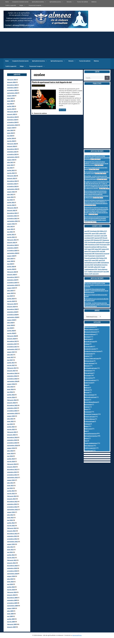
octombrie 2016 (12, 378)
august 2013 (11, 480)
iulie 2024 (10, 130)
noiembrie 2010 (12, 568)
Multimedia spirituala (90, 397)
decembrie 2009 (12, 597)
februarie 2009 (11, 624)
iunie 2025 (10, 101)
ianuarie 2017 (11, 370)
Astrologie (87, 337)
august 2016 (11, 384)
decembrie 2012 (12, 501)
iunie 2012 (10, 517)
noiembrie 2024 (12, 119)
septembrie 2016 (12, 381)
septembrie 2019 (12, 285)
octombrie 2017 (12, 346)
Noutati (86, 399)
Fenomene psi (88, 370)
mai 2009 (10, 616)
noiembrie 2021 (12, 216)
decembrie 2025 (12, 85)
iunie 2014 (10, 453)
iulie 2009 (10, 611)
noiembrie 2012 (12, 504)
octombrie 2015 (12, 410)
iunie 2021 (10, 229)
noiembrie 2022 (12, 184)
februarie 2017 (11, 368)
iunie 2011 (10, 549)
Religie (23, 5)
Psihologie (87, 424)
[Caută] (107, 78)
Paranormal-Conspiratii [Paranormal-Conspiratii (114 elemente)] (96, 256)
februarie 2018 (11, 336)
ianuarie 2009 (11, 627)
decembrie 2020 (12, 245)
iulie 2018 (10, 322)
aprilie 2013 (10, 491)
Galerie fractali (88, 382)
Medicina (93, 2)
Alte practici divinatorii (90, 332)
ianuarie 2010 (11, 595)
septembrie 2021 (12, 221)
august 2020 (11, 256)
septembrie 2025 (12, 93)
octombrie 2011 (12, 539)
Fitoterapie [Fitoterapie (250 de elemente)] (105, 244)
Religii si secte (88, 428)
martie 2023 (11, 173)
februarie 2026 (11, 79)
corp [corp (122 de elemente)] (97, 236)
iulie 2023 (10, 162)
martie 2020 (11, 269)
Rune (85, 431)
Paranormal (87, 412)
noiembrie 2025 (12, 87)
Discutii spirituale (89, 363)
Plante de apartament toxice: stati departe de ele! (52, 82)
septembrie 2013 (12, 477)
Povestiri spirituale (89, 416)
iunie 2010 (10, 581)
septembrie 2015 (12, 413)
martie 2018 (11, 333)
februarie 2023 (11, 176)
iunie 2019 (10, 293)
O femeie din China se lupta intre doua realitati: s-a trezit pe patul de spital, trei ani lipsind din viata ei (96, 163)
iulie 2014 (10, 451)
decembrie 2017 (12, 341)
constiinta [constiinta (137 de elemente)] (89, 236)
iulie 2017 (10, 354)
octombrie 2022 (12, 186)
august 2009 (11, 608)
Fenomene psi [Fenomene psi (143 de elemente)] (93, 244)
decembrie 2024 (12, 117)
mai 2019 (10, 296)
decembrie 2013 (12, 469)
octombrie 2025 (12, 90)
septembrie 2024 (12, 125)
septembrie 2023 (12, 157)
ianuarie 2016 (11, 402)
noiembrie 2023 (12, 151)
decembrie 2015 (12, 405)
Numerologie (88, 404)
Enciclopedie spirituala (90, 368)
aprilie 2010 (10, 587)
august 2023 (11, 159)
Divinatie (71, 2)
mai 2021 (10, 232)
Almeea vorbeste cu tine (90, 329)
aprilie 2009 (10, 619)
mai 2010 (10, 584)
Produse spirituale (89, 421)
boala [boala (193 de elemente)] (87, 233)
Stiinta (86, 438)
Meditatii (87, 390)
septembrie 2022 (12, 189)
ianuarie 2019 (11, 306)
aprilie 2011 (10, 555)
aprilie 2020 (10, 266)
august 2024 (11, 127)
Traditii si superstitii (10, 5)
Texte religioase (88, 445)
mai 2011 (10, 552)
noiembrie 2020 (12, 248)
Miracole (86, 392)
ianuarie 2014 (11, 467)
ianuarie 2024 (11, 146)
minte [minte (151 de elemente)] (87, 251)
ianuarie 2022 (11, 210)
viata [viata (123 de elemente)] (95, 274)
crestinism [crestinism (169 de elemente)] (89, 238)
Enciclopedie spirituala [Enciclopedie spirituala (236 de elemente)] (96, 242)
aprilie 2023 (10, 170)
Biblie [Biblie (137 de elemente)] (103, 231)
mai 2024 (10, 135)
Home (7, 2)
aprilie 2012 (10, 523)
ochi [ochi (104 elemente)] (102, 251)
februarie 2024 (11, 143)
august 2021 (11, 224)
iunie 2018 (10, 325)
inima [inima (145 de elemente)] (98, 249)
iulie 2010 (10, 579)
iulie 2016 (10, 386)
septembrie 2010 (12, 573)
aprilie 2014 (10, 459)
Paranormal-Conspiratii (37, 5)
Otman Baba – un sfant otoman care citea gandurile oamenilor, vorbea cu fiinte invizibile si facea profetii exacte (96, 177)
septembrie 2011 (12, 541)
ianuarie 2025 (11, 114)
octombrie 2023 (12, 154)
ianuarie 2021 (11, 242)
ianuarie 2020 (11, 274)
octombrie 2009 (12, 603)
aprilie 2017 (10, 362)
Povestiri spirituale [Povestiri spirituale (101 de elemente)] (91, 258)
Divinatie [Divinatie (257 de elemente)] (98, 240)
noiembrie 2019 (12, 280)
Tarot (85, 441)
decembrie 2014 (12, 437)
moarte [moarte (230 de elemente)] (95, 251)
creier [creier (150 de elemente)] (103, 236)
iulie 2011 (10, 547)
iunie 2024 (10, 133)
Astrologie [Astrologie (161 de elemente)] (95, 231)
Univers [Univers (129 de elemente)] (88, 274)
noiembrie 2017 (12, 344)
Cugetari (86, 356)
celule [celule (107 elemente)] (102, 233)
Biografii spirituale (89, 341)
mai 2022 (10, 200)
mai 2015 (10, 424)
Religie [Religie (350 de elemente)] (103, 258)
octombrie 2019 (12, 282)
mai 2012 (10, 520)
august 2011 (11, 544)
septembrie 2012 (12, 509)
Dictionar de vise (88, 361)
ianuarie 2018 (11, 338)
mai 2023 (10, 167)
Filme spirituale (88, 373)
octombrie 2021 (12, 218)
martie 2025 (11, 109)
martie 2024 (11, 141)
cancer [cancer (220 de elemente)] (95, 233)
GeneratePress (77, 635)
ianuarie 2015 (11, 435)
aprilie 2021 (10, 234)
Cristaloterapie (88, 353)
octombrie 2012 (12, 507)
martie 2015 (11, 429)
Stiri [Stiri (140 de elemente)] (90, 267)
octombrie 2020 (12, 250)
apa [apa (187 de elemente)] (87, 231)
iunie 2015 (10, 421)
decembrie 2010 (12, 565)
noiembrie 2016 (12, 376)
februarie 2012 (11, 528)
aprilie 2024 (10, 138)
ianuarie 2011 (11, 563)
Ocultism (86, 407)
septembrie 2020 (12, 253)
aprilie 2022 (10, 202)
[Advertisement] (57, 44)
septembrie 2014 (12, 445)
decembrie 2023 (12, 149)
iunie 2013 (10, 485)
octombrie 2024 (12, 122)
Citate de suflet (88, 346)
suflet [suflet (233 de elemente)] (97, 267)
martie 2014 (11, 461)
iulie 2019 (10, 290)
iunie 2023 (10, 165)
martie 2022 (11, 205)
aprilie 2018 (10, 330)
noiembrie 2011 (12, 536)
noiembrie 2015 (12, 408)
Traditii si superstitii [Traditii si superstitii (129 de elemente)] (95, 271)
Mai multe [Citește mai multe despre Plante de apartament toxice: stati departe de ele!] (62, 110)
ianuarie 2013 (11, 499)
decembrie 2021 (12, 213)
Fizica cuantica (88, 378)
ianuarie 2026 (11, 82)
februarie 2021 (11, 240)
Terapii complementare (90, 443)
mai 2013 (10, 488)
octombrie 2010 (12, 571)
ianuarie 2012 (11, 531)
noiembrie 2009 (12, 600)
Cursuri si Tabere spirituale (91, 358)
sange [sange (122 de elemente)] (87, 260)
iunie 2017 (10, 357)
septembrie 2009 (12, 605)
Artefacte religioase (89, 334)
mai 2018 (10, 328)
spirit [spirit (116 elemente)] (102, 260)
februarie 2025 (11, 111)
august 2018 (11, 320)
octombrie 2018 (12, 314)
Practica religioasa (89, 419)
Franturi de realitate (82, 2)
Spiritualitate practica (57, 2)
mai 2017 (10, 360)
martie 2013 (11, 493)
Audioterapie (87, 339)
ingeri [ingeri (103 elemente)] (91, 249)
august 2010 (11, 576)
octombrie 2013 (12, 475)
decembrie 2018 (12, 309)
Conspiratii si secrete (90, 349)
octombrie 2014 (12, 443)
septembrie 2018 (12, 317)
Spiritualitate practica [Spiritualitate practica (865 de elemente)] (92, 262)
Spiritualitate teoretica (40, 2)
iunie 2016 (10, 389)
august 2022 (11, 192)
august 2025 (11, 95)
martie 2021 (11, 237)
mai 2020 (10, 264)
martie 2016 (11, 397)
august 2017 (11, 352)
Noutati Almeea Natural (90, 402)
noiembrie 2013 (12, 472)
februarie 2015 (11, 432)
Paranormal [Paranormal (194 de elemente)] (89, 253)
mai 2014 (10, 456)
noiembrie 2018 (12, 312)
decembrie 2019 (12, 277)
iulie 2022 (10, 194)
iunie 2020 (10, 261)
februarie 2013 (11, 496)
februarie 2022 (11, 208)
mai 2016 (10, 392)
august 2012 (11, 512)
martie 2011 (11, 557)
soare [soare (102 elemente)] (95, 260)
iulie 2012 (10, 515)
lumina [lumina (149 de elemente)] (105, 249)
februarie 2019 (11, 304)
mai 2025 (10, 103)
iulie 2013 (10, 483)
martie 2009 (11, 621)
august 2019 (11, 288)
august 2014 (11, 448)
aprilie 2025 (10, 106)
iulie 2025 (10, 98)
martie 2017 (11, 365)
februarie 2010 (11, 592)
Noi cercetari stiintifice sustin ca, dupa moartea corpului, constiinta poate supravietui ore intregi (97, 157)
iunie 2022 (10, 197)
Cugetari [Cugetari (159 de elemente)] (98, 238)
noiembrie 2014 (12, 440)
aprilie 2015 (10, 426)
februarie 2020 (11, 272)
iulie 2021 (10, 226)
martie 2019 (11, 301)
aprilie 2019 (10, 298)
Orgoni (86, 409)
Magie (86, 385)
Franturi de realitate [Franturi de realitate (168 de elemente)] (91, 247)
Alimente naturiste (89, 327)
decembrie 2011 (12, 533)
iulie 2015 (10, 418)
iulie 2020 (10, 258)
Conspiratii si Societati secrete (20, 2)
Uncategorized (88, 450)
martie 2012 (11, 525)
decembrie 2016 (12, 373)
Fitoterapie (87, 375)
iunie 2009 (10, 613)
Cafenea (86, 344)
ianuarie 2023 (11, 178)
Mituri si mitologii (89, 395)
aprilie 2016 (10, 394)
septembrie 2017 (12, 349)
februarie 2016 (11, 400)
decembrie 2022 (12, 181)
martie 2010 (11, 589)
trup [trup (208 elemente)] (106, 271)
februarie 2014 (11, 464)
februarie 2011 (11, 560)
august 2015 (11, 416)
